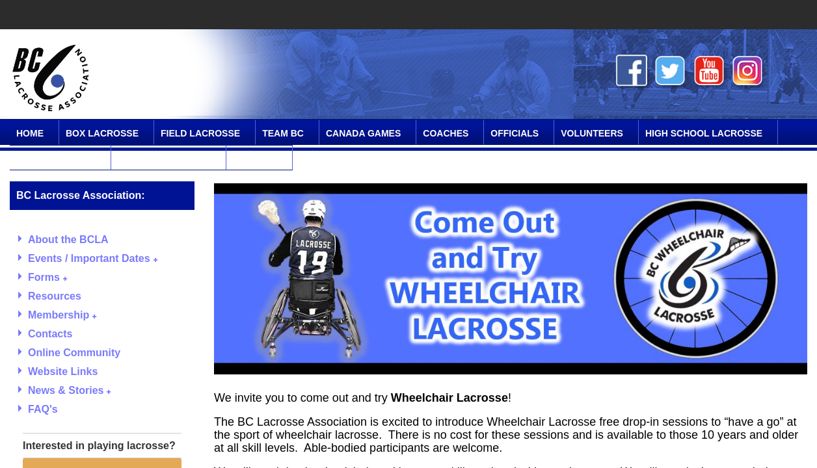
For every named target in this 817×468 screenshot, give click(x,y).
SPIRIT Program (56, 158)
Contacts (50, 333)
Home (30, 133)
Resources (54, 296)
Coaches (445, 133)
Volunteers (592, 133)
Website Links (63, 371)
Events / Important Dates (92, 258)
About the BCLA (68, 239)
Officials (514, 133)
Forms (47, 277)
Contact (254, 158)
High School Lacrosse (703, 133)
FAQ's (43, 409)
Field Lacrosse (200, 133)
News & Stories (69, 390)
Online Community (164, 158)
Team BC (283, 133)
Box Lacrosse (102, 133)
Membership (62, 314)
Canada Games (363, 133)
